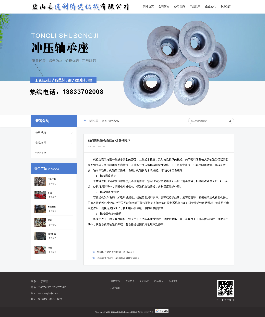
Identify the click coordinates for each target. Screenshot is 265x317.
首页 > (105, 121)
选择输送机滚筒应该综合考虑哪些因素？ (118, 258)
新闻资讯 (114, 121)
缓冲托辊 (52, 234)
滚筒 (50, 247)
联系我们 (226, 6)
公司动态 (179, 6)
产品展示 (195, 6)
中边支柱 (52, 179)
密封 (50, 220)
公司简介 (164, 6)
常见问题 (40, 142)
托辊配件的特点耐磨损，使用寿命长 (116, 252)
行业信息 (40, 152)
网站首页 (148, 6)
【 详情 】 (52, 183)
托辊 (50, 193)
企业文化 (210, 6)
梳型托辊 (52, 206)
